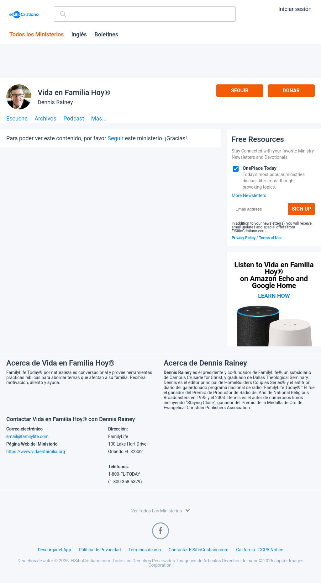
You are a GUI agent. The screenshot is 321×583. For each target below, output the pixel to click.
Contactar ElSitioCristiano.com (199, 550)
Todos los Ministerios (36, 34)
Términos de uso (145, 550)
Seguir (239, 91)
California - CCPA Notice (259, 550)
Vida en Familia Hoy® (74, 92)
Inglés (79, 34)
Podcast (73, 119)
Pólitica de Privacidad (100, 550)
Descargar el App (54, 550)
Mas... (99, 119)
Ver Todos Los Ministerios (160, 510)
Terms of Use (270, 238)
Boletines (106, 34)
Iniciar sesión (295, 9)
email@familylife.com (27, 436)
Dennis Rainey (55, 102)
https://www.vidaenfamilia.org (35, 451)
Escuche (17, 119)
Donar (291, 91)
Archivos (45, 119)
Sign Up (301, 209)
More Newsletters (249, 195)
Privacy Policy (243, 238)
